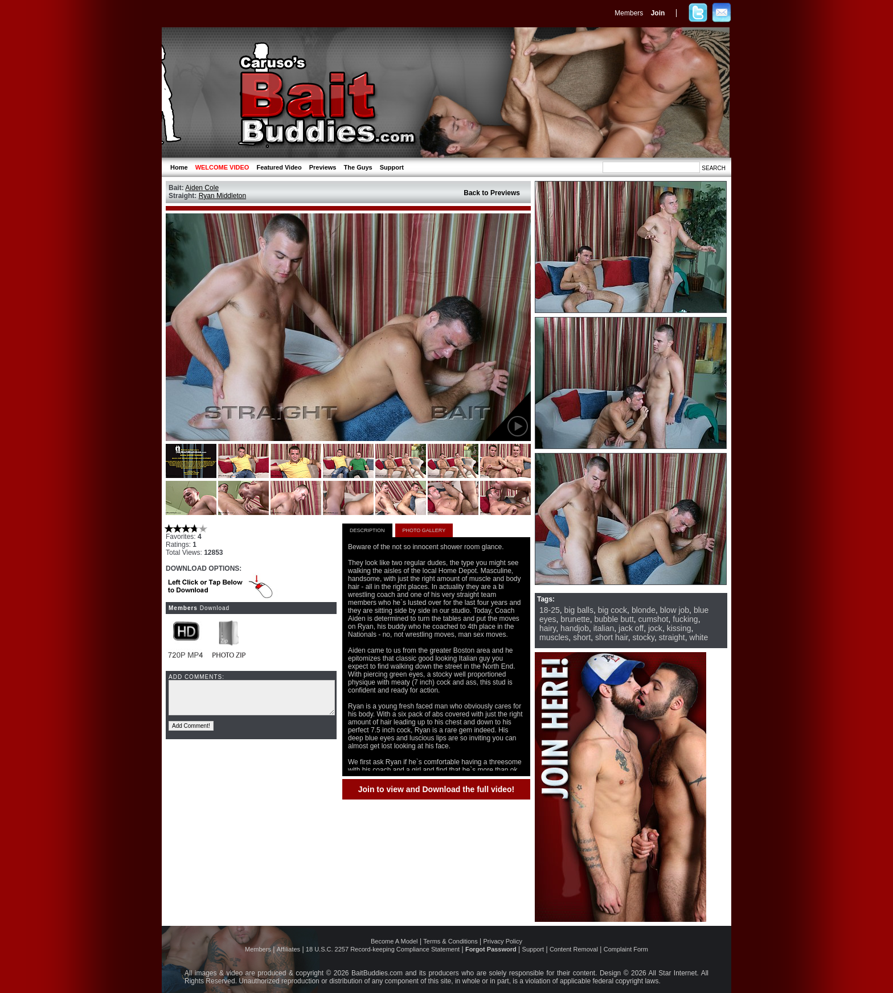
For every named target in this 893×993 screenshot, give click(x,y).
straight (672, 637)
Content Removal (574, 949)
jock (655, 628)
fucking (685, 619)
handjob (574, 628)
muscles (553, 637)
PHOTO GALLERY (424, 530)
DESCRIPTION (367, 530)
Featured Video (278, 167)
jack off (631, 628)
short (582, 637)
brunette (574, 619)
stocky (643, 637)
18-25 (549, 610)
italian (604, 628)
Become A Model (394, 941)
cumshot (653, 619)
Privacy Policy (503, 941)
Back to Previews (492, 193)
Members (629, 13)
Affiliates (288, 949)
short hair (611, 637)
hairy (547, 628)
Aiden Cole (202, 188)
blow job (674, 610)
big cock (612, 610)
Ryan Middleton (222, 196)
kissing (679, 628)
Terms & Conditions (450, 941)
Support (392, 167)
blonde (644, 610)
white (699, 637)
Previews (323, 167)
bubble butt (614, 619)
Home (179, 167)
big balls (578, 610)
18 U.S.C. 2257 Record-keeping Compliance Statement (383, 949)
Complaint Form (626, 949)
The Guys (358, 167)
